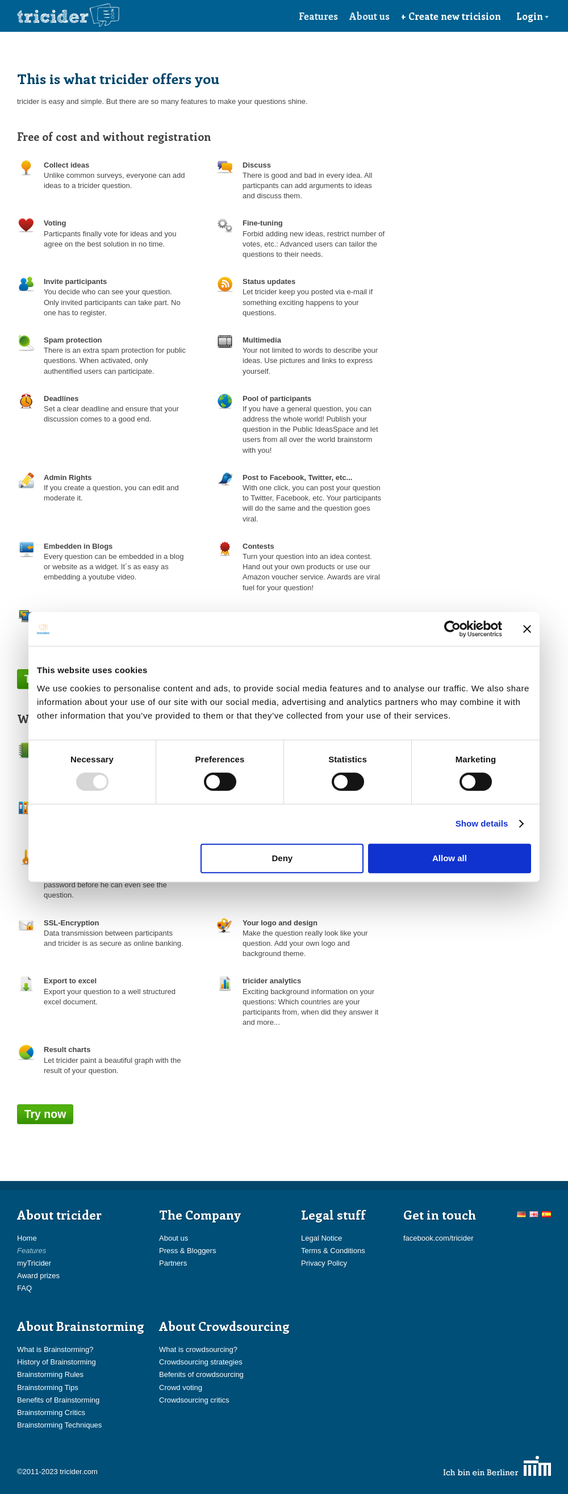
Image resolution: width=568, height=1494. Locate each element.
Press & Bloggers (187, 1250)
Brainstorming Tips (47, 1387)
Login (532, 16)
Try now (45, 1114)
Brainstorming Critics (51, 1412)
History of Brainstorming (56, 1362)
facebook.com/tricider (438, 1238)
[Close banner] (527, 629)
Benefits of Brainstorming (58, 1400)
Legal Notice (321, 1238)
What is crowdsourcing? (198, 1349)
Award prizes (38, 1275)
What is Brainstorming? (55, 1349)
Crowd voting (180, 1387)
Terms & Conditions (333, 1250)
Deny (282, 858)
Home (27, 1238)
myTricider (34, 1263)
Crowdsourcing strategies (201, 1362)
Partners (173, 1263)
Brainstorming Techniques (59, 1425)
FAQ (24, 1288)
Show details (482, 823)
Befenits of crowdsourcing (201, 1374)
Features (318, 16)
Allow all (449, 858)
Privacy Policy (324, 1263)
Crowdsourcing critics (194, 1400)
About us (369, 16)
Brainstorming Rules (50, 1374)
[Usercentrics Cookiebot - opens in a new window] (452, 628)
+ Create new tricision (451, 16)
